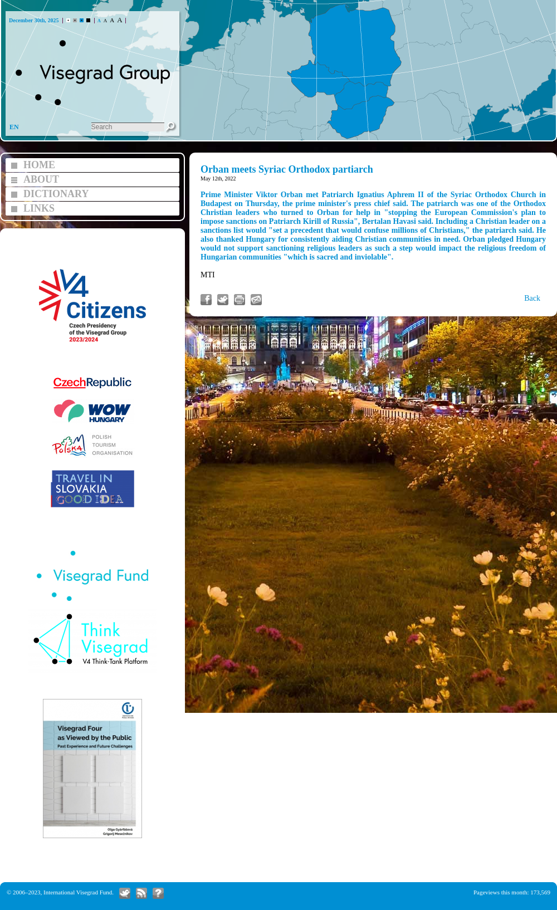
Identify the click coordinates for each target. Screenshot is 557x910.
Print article (239, 299)
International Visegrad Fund (77, 892)
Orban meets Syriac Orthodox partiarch (287, 169)
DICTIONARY (56, 193)
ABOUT (41, 179)
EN (14, 127)
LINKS (39, 208)
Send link (256, 299)
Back (532, 298)
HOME (39, 164)
